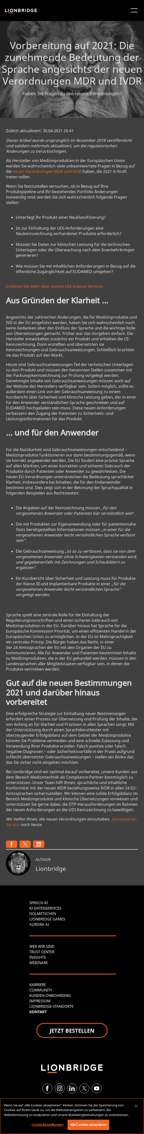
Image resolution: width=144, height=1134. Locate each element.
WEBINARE (38, 962)
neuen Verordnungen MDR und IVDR (47, 171)
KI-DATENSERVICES (45, 908)
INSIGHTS (37, 957)
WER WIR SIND (41, 946)
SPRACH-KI (38, 902)
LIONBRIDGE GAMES (47, 918)
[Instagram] (60, 1088)
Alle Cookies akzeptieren (88, 1124)
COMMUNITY (40, 990)
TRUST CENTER (41, 951)
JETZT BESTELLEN (72, 1030)
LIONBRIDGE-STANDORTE (51, 1006)
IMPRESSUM (40, 1000)
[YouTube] (97, 1088)
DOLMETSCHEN (42, 913)
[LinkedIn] (72, 1088)
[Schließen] (136, 1105)
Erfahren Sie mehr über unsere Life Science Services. (55, 286)
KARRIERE (37, 984)
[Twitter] (84, 1088)
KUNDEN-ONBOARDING (50, 995)
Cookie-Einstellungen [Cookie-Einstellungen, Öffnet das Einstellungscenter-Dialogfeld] (47, 1124)
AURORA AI (39, 924)
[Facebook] (47, 1088)
